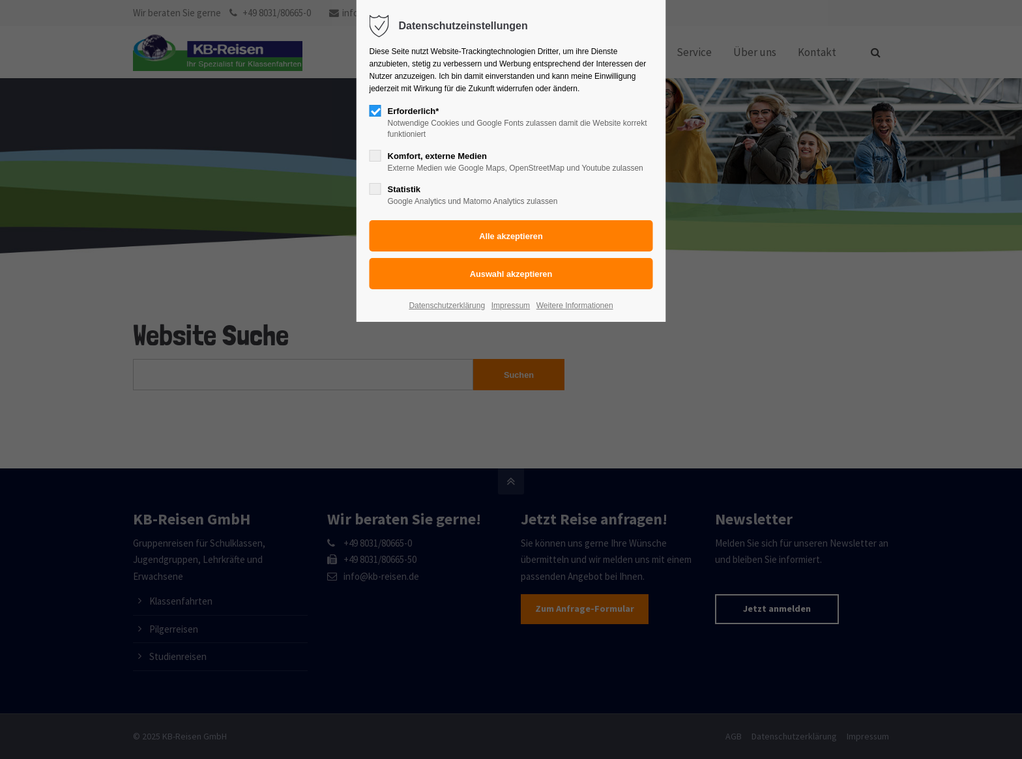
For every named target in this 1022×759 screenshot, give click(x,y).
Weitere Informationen (574, 305)
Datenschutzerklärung (447, 305)
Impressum (510, 305)
